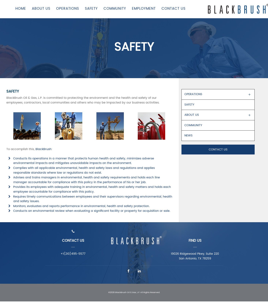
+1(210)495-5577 (73, 253)
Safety (91, 9)
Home (20, 9)
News (188, 135)
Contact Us (173, 9)
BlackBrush (43, 149)
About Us (41, 9)
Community (115, 9)
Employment (144, 9)
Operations (67, 9)
